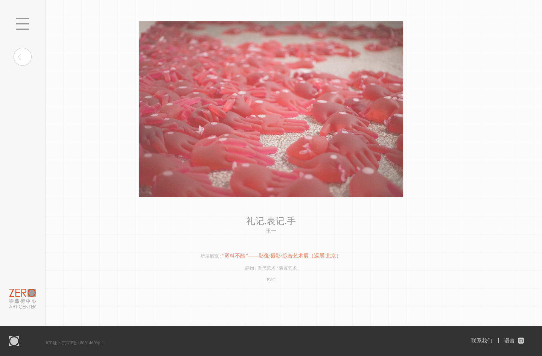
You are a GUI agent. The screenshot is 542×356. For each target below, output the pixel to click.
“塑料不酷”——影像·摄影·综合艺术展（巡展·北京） (281, 256)
